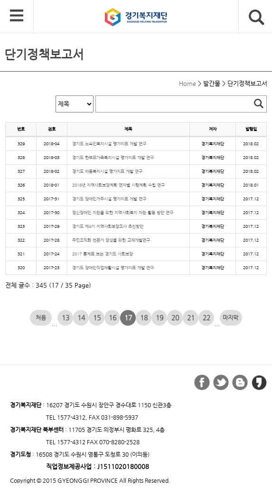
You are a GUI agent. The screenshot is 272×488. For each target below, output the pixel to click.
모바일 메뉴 (16, 16)
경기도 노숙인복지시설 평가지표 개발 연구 (109, 143)
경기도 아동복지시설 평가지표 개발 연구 (107, 171)
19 (159, 317)
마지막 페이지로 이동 (231, 318)
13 (65, 317)
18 (144, 317)
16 (112, 317)
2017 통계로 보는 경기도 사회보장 (102, 253)
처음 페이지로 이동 (41, 318)
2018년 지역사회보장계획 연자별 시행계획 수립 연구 (118, 185)
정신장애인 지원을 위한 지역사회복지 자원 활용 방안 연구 (122, 212)
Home (187, 83)
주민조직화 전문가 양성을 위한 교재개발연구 (111, 240)
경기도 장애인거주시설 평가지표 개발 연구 (109, 198)
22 (206, 317)
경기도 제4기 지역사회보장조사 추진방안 (107, 226)
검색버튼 (256, 17)
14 (81, 317)
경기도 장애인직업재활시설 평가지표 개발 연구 (113, 267)
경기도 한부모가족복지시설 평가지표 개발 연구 (113, 157)
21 (191, 317)
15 (97, 317)
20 (175, 317)
